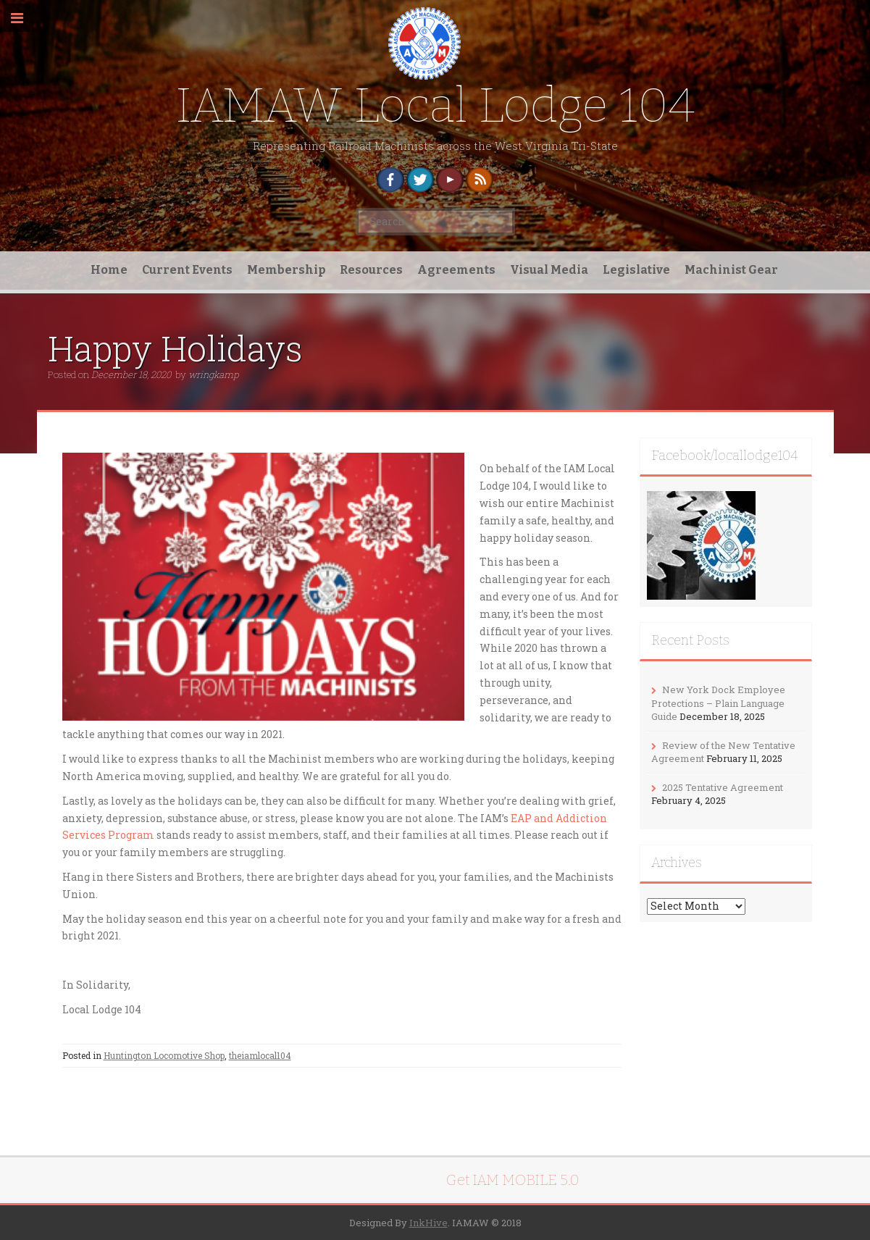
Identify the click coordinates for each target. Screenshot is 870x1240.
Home (109, 270)
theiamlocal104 (260, 1055)
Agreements (456, 270)
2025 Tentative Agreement (722, 787)
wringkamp (213, 374)
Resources (371, 270)
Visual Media (549, 270)
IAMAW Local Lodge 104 (435, 105)
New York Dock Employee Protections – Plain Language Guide (718, 703)
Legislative (636, 270)
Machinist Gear (731, 270)
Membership (286, 270)
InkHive (428, 1222)
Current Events (187, 270)
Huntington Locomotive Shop (164, 1055)
